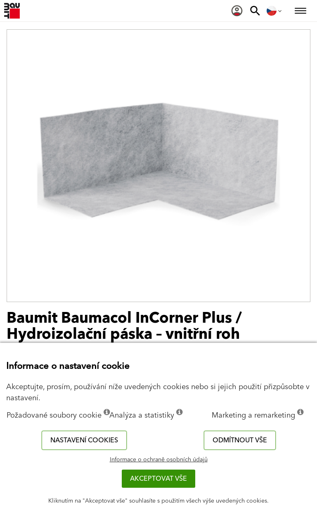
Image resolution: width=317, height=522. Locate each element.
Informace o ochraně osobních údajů (159, 460)
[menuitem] (236, 10)
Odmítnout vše (240, 440)
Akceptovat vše (158, 478)
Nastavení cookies (84, 440)
